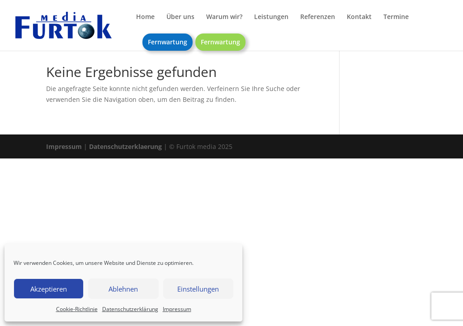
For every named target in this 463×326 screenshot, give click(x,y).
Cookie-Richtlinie (77, 309)
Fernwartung (167, 42)
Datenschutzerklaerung (125, 146)
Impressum (177, 309)
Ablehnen (123, 288)
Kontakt (359, 17)
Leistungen (271, 17)
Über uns (180, 17)
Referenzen (317, 17)
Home (145, 17)
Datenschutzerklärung (130, 309)
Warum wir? (224, 17)
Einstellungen (198, 288)
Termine (396, 17)
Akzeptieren (48, 288)
